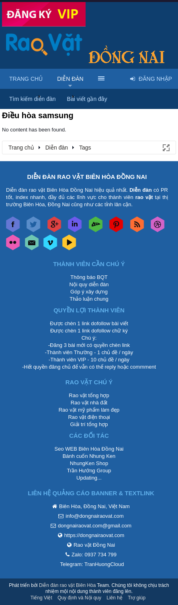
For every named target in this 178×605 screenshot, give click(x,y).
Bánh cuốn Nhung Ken (89, 456)
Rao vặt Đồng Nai (94, 545)
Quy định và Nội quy (79, 598)
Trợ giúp (136, 598)
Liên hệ (114, 598)
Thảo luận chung (89, 299)
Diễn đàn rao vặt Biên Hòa (67, 585)
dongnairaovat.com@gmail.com (94, 526)
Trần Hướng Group (89, 471)
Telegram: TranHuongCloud (92, 564)
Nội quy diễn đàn (88, 284)
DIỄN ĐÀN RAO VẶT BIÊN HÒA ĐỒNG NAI (87, 176)
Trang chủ (26, 79)
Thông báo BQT (89, 277)
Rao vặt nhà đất (89, 403)
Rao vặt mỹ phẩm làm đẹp (89, 410)
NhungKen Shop (89, 463)
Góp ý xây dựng (89, 292)
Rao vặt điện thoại (89, 417)
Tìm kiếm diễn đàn (32, 99)
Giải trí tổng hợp (89, 424)
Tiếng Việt (41, 598)
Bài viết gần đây (87, 99)
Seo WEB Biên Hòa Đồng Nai (88, 449)
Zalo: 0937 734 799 (94, 555)
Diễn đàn (70, 79)
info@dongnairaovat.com (94, 516)
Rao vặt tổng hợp (89, 395)
